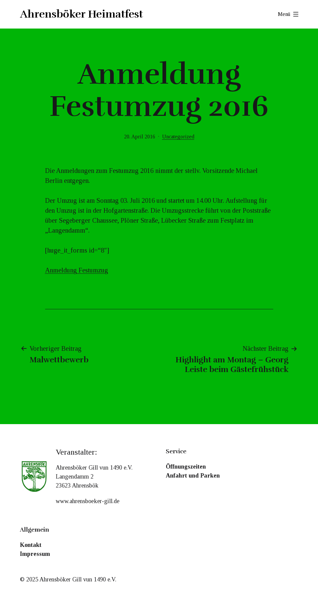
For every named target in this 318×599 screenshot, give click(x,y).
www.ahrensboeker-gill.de (87, 501)
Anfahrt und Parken (193, 475)
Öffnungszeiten (186, 466)
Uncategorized (178, 136)
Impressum (35, 554)
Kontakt (30, 545)
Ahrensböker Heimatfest (81, 14)
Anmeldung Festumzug (76, 270)
